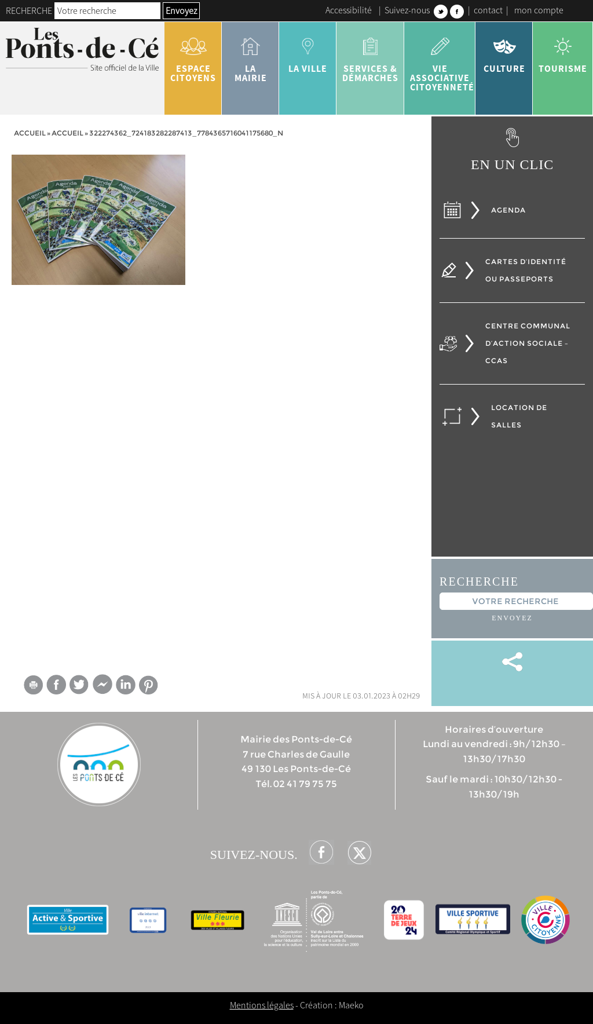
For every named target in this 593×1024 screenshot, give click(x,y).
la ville (308, 51)
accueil (67, 133)
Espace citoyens (193, 55)
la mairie (250, 55)
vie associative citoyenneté (442, 60)
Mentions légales (262, 1005)
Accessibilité (348, 10)
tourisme (563, 51)
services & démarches (370, 55)
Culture (504, 51)
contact (488, 10)
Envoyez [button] (181, 10)
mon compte (538, 10)
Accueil (30, 133)
